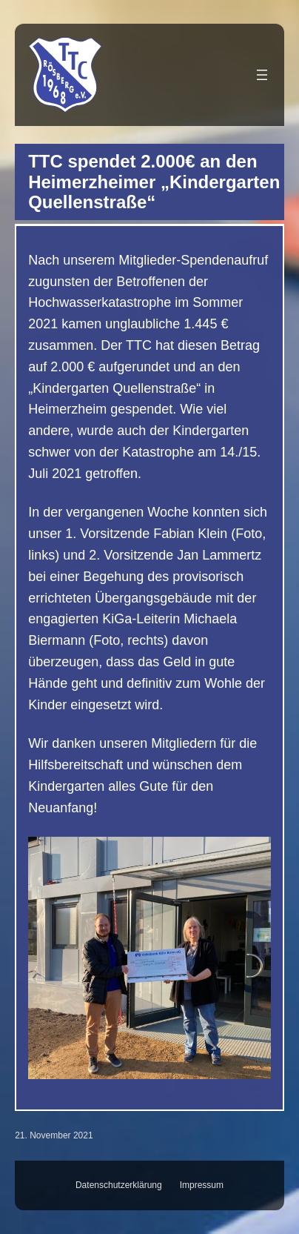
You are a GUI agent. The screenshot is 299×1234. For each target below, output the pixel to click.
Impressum (202, 1185)
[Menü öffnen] (262, 75)
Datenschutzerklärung (118, 1185)
